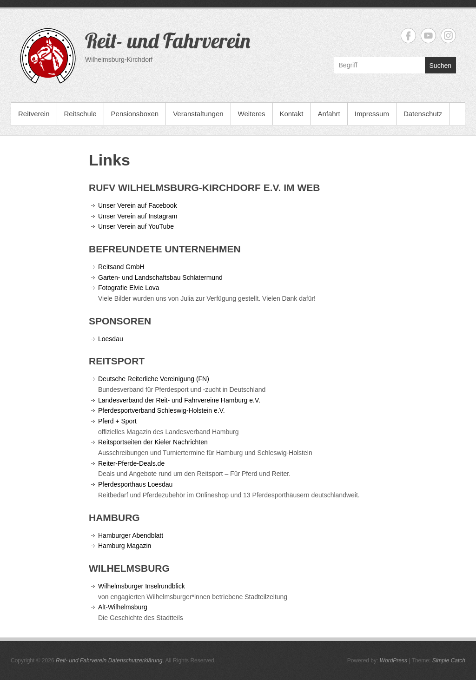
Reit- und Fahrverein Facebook (408, 35)
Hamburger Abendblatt (130, 535)
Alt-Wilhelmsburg (122, 607)
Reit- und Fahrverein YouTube (428, 35)
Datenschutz (422, 114)
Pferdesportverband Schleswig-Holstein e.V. (161, 410)
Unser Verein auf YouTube (137, 226)
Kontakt (292, 114)
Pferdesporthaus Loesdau (135, 484)
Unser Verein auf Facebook (137, 205)
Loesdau (110, 339)
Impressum (372, 114)
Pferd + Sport (118, 421)
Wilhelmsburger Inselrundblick (141, 586)
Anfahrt (328, 114)
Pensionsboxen (135, 114)
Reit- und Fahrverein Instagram (448, 35)
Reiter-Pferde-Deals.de (131, 463)
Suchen (440, 65)
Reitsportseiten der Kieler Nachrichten (154, 442)
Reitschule (80, 114)
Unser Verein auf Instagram (137, 216)
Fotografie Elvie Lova (128, 287)
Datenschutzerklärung (135, 660)
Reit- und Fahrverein (167, 40)
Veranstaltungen (198, 114)
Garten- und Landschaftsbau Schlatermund (160, 277)
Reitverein (34, 114)
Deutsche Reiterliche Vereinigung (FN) (153, 379)
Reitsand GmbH (121, 267)
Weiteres (251, 114)
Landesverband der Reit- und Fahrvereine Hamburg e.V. (179, 400)
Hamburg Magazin (124, 545)
